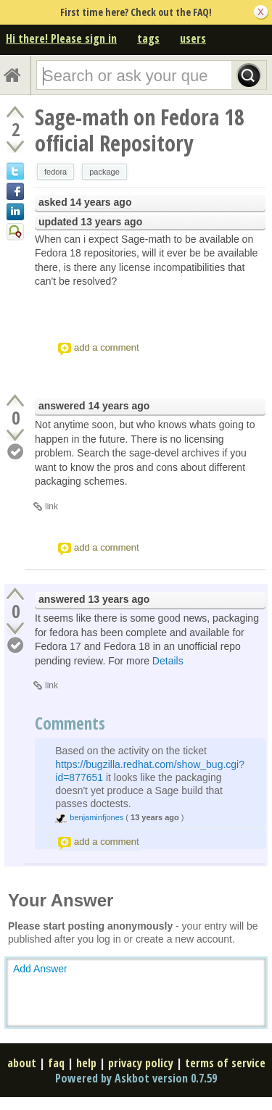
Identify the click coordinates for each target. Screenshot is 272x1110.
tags (148, 38)
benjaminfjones (96, 817)
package (104, 171)
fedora (55, 171)
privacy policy (140, 1063)
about (21, 1063)
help (86, 1063)
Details (168, 661)
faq (56, 1063)
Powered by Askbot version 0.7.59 (136, 1078)
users (193, 38)
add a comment (106, 347)
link (51, 506)
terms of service (225, 1063)
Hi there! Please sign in (61, 38)
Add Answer (40, 969)
